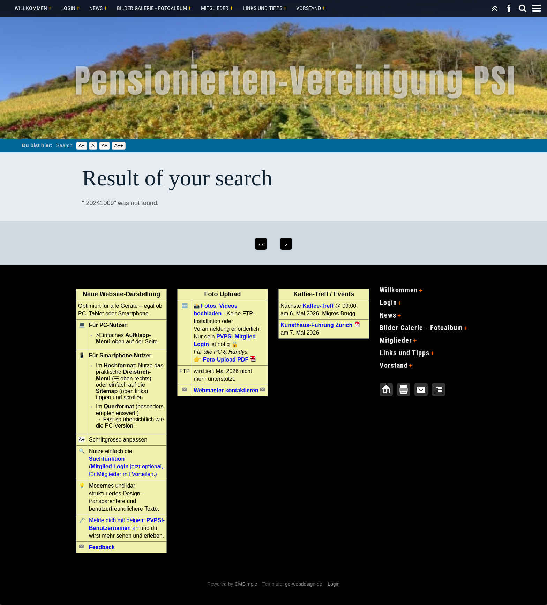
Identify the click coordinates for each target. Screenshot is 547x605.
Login (68, 8)
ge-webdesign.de (303, 584)
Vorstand (308, 8)
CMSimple (245, 584)
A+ (104, 145)
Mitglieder (214, 8)
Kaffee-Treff (318, 306)
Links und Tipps (262, 8)
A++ (118, 145)
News (96, 8)
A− (81, 145)
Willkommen (31, 8)
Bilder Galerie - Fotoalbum (152, 8)
